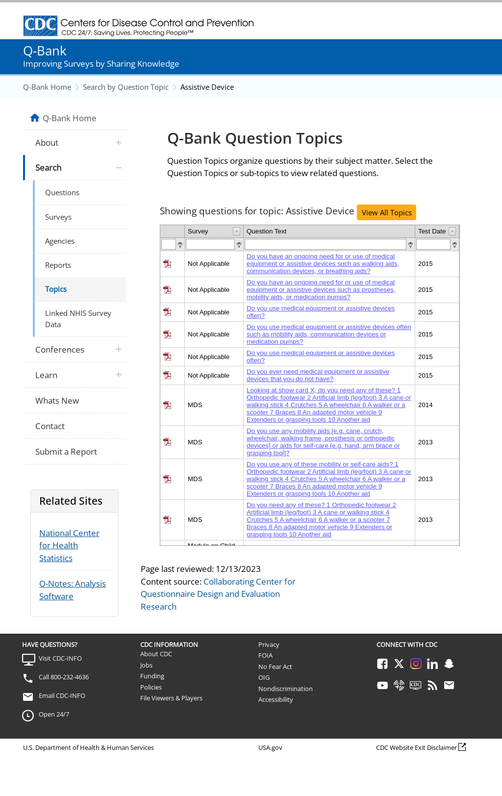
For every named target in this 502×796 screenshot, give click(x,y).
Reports (58, 265)
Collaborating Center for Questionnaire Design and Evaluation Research (218, 594)
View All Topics (387, 212)
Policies (151, 687)
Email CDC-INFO (62, 695)
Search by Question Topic (126, 87)
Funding (152, 675)
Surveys (58, 217)
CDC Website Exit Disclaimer (416, 747)
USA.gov (270, 747)
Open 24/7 (54, 714)
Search (48, 167)
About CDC (156, 653)
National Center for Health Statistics (69, 545)
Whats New (57, 400)
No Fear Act (275, 666)
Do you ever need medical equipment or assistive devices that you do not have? (318, 375)
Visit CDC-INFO (60, 658)
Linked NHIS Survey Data (78, 318)
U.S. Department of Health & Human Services (88, 747)
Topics (56, 289)
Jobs (146, 665)
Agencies (60, 241)
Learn (46, 375)
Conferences (59, 349)
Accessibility (275, 699)
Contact (50, 426)
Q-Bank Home (47, 87)
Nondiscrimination (285, 688)
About (46, 142)
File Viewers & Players (171, 697)
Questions (62, 192)
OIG (264, 677)
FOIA (265, 655)
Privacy (268, 644)
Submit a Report (66, 451)
